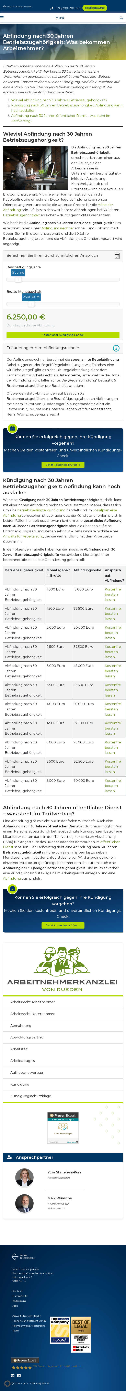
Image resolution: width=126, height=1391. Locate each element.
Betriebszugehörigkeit (21, 215)
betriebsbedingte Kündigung (41, 510)
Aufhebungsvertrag (26, 1073)
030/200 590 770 (65, 8)
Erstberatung (95, 8)
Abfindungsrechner (58, 228)
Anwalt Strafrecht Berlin (26, 1315)
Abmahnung (20, 1026)
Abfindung (12, 878)
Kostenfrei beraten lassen (113, 594)
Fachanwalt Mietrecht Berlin (29, 1320)
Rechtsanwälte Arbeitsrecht (28, 1325)
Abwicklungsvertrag (27, 1037)
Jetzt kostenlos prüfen (63, 464)
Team (15, 1330)
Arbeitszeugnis (22, 1061)
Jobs (15, 1305)
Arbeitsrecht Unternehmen (32, 1014)
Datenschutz (20, 1295)
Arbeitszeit (19, 1049)
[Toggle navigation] (56, 17)
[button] (7, 1383)
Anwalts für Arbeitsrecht (23, 536)
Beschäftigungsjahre (24, 267)
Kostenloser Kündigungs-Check (63, 334)
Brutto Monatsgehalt (24, 292)
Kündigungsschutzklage (30, 1096)
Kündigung (19, 1084)
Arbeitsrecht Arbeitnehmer (32, 1002)
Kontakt (17, 1291)
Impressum (19, 1300)
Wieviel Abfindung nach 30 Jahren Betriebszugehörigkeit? (59, 100)
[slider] (18, 279)
